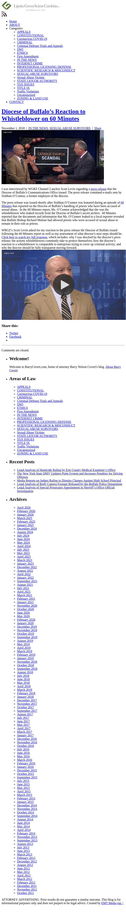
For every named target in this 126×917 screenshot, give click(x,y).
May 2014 (23, 826)
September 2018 (27, 668)
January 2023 (25, 563)
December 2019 (27, 626)
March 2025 (24, 518)
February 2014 (26, 833)
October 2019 (25, 633)
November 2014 (27, 809)
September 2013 (27, 840)
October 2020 (25, 609)
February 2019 (26, 654)
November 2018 (27, 661)
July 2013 (23, 847)
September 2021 (27, 581)
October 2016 (25, 745)
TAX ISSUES (25, 84)
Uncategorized (26, 95)
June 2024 (23, 539)
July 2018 (23, 675)
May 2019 (23, 644)
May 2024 (23, 542)
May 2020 (23, 616)
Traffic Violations (28, 91)
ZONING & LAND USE (32, 98)
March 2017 (24, 731)
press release (98, 189)
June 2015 (23, 784)
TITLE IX (23, 88)
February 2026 (26, 511)
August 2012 (25, 865)
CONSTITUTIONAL (30, 35)
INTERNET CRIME (30, 63)
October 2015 (25, 773)
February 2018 (26, 693)
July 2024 (23, 535)
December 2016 (27, 738)
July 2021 (23, 588)
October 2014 (25, 812)
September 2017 (27, 710)
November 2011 (27, 889)
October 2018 (25, 665)
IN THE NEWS (27, 60)
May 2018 (23, 682)
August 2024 (25, 532)
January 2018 (25, 696)
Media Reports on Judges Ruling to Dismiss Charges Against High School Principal (69, 480)
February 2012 (26, 882)
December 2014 (27, 805)
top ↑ (120, 903)
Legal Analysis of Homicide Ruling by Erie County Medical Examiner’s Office (66, 470)
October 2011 (25, 893)
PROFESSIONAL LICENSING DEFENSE (44, 67)
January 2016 (25, 766)
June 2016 (23, 752)
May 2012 (23, 872)
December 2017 (27, 700)
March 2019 (24, 651)
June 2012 (23, 868)
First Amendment (28, 56)
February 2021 (26, 598)
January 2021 (25, 602)
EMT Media (109, 903)
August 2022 (25, 570)
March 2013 (24, 854)
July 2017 (23, 717)
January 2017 (25, 735)
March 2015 (24, 795)
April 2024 (24, 546)
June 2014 (23, 823)
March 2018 (24, 689)
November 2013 (27, 837)
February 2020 (26, 619)
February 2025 (26, 521)
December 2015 (27, 770)
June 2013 (23, 851)
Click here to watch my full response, (25, 237)
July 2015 (23, 780)
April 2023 (24, 556)
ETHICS (22, 53)
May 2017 (23, 724)
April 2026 (24, 507)
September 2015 (27, 777)
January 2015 (25, 802)
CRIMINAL (24, 42)
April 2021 (24, 591)
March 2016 (24, 759)
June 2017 (23, 721)
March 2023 (24, 560)
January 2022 (25, 577)
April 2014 (24, 830)
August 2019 (25, 640)
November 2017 (27, 703)
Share (97, 128)
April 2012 (24, 875)
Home (13, 21)
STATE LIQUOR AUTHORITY (37, 81)
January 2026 (25, 514)
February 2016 (26, 763)
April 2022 (24, 574)
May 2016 (23, 756)
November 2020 (27, 605)
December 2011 (27, 886)
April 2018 (24, 686)
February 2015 (26, 798)
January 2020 (25, 623)
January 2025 (25, 525)
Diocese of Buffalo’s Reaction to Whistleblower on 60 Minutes (43, 115)
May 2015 (23, 788)
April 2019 (24, 647)
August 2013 (25, 844)
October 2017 (25, 707)
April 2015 (24, 791)
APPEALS (23, 31)
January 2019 (25, 658)
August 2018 (25, 672)
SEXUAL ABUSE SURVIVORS (37, 74)
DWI (20, 49)
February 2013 (26, 858)
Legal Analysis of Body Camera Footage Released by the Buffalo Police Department (69, 484)
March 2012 (24, 879)
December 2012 (27, 861)
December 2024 (27, 528)
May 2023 (23, 553)
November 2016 (27, 742)
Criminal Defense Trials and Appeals (40, 45)
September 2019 (27, 637)
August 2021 (25, 584)
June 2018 (23, 679)
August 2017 (25, 714)
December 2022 (27, 567)
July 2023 (23, 549)
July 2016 (23, 749)
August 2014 (25, 819)
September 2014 (27, 816)
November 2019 (27, 630)
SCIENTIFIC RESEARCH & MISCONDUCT (46, 70)
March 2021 (24, 595)
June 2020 (23, 612)
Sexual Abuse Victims (30, 77)
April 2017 (24, 728)
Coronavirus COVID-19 (32, 38)
